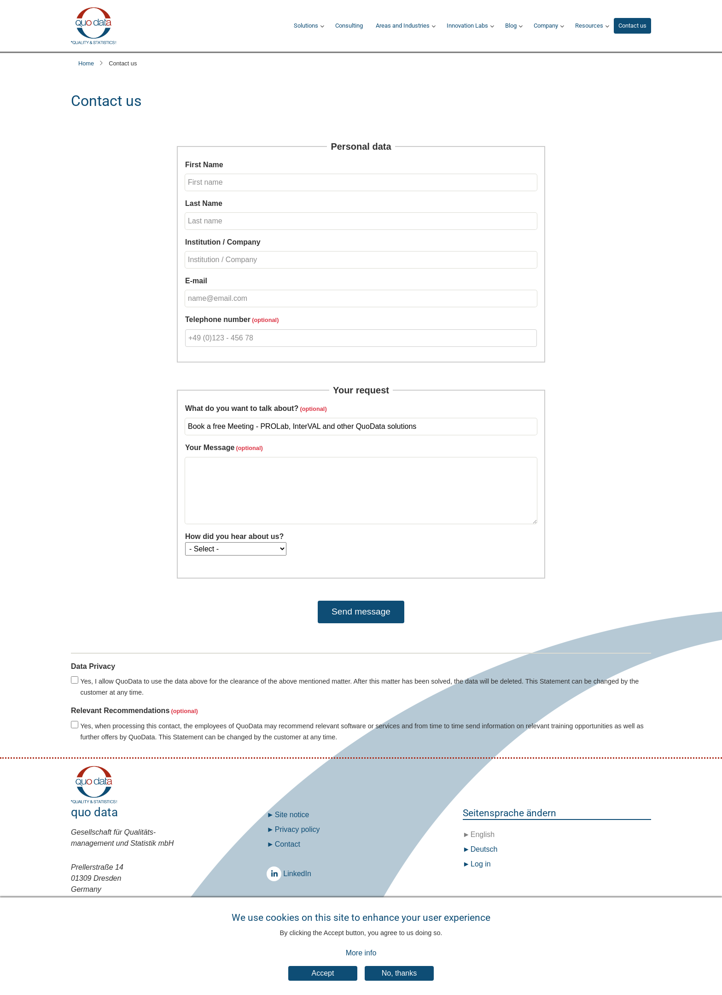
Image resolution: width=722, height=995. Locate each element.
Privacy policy (297, 829)
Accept (323, 982)
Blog (511, 25)
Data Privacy (93, 666)
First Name (204, 165)
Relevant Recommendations (120, 710)
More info (361, 961)
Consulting (349, 25)
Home (86, 63)
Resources (589, 25)
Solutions (306, 25)
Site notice (292, 815)
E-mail (196, 281)
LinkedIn (276, 874)
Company (546, 25)
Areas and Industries (403, 25)
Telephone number (217, 319)
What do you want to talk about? (241, 408)
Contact (287, 844)
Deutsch (482, 849)
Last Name (203, 203)
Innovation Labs (467, 25)
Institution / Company (223, 242)
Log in (481, 864)
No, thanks (399, 982)
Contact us (632, 25)
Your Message (209, 447)
